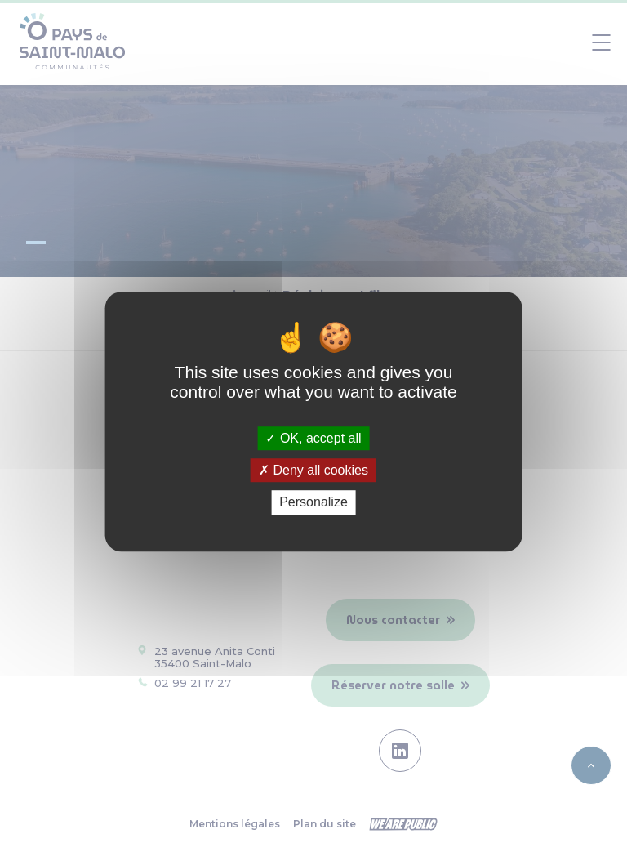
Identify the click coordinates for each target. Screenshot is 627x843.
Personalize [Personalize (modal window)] (313, 503)
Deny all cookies (313, 470)
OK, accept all (313, 438)
